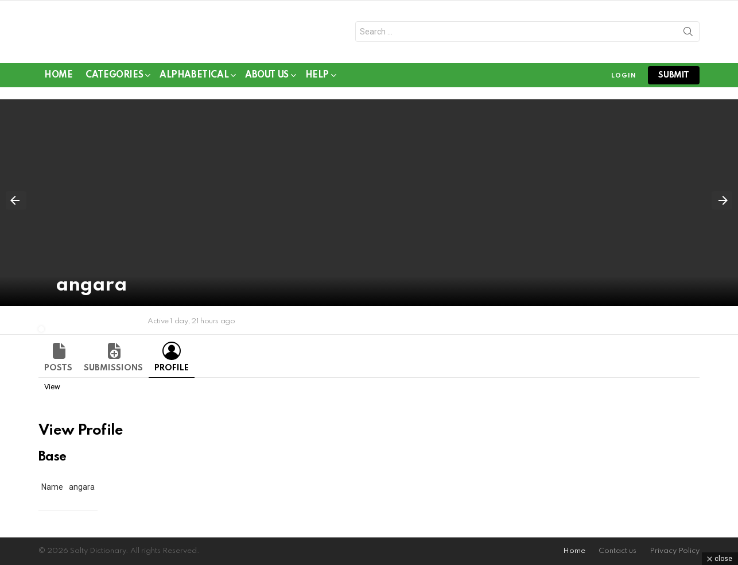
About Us (267, 81)
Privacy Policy (675, 551)
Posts (58, 372)
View (52, 390)
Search (688, 36)
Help (317, 81)
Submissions (113, 372)
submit (673, 79)
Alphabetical (194, 81)
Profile (171, 372)
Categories (114, 81)
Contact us (617, 551)
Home (58, 79)
